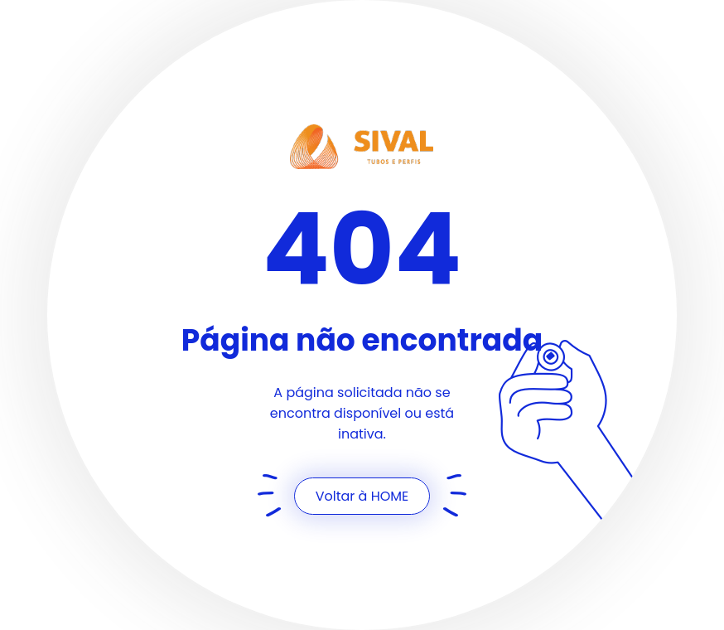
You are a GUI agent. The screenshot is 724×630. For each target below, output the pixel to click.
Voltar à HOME (362, 496)
